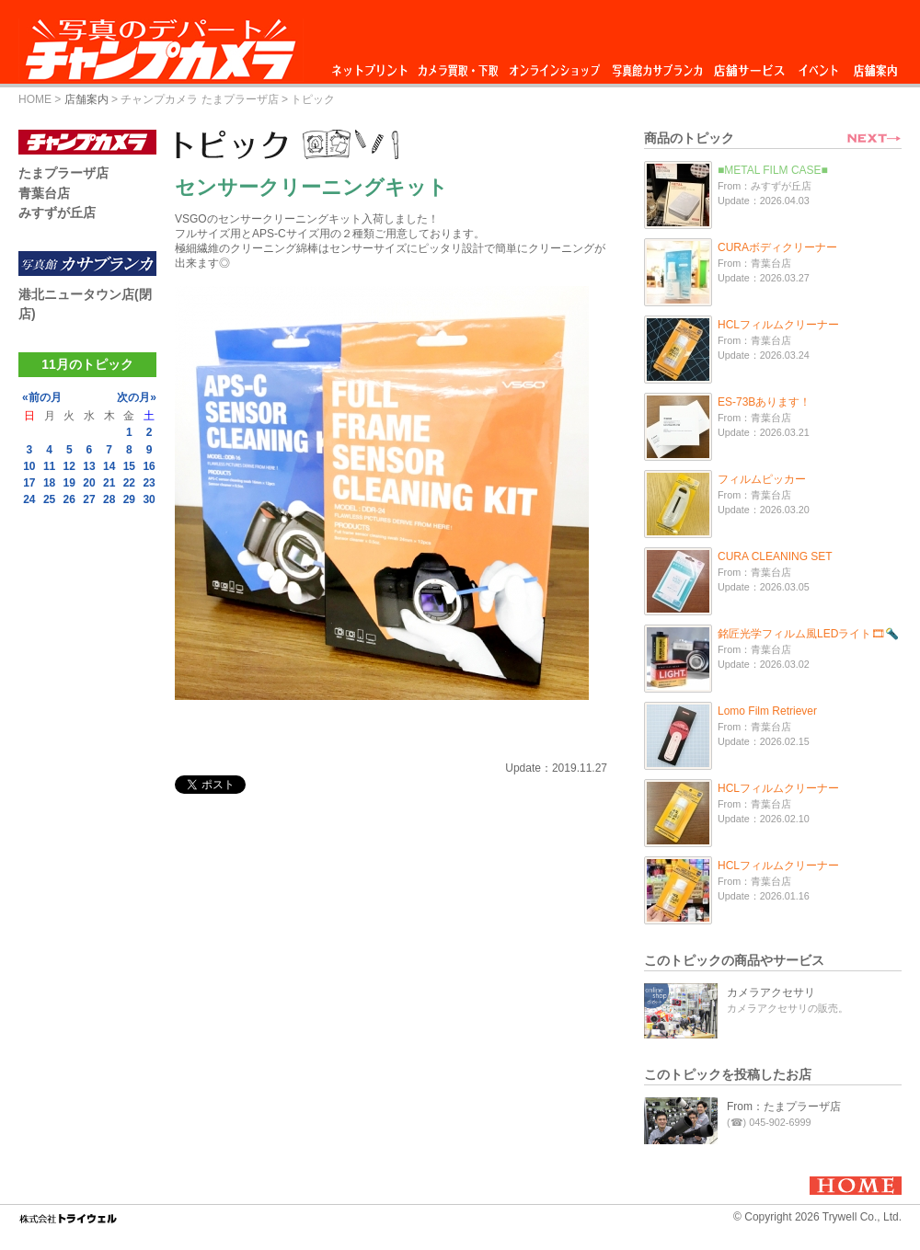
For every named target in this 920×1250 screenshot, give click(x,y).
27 (89, 499)
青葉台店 (44, 193)
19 (69, 482)
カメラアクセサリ (771, 992)
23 (149, 482)
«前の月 (42, 397)
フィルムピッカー (762, 479)
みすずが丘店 (57, 212)
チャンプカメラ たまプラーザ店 (199, 99)
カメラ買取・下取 (459, 66)
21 (109, 482)
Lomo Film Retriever (767, 711)
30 (149, 499)
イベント (818, 66)
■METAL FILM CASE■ (773, 170)
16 (149, 466)
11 (49, 466)
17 (29, 482)
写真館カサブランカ (656, 66)
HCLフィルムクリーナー (778, 324)
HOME (35, 99)
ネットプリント (372, 66)
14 (109, 466)
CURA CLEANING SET (775, 556)
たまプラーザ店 (63, 173)
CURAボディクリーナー (777, 247)
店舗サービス (748, 66)
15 (129, 466)
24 (29, 499)
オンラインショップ (553, 66)
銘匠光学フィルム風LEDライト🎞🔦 (808, 633)
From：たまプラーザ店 (784, 1106)
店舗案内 (875, 66)
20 (89, 482)
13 (89, 466)
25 (49, 499)
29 (129, 499)
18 (49, 482)
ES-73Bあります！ (764, 402)
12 (69, 466)
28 (109, 499)
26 (69, 499)
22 (129, 482)
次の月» (136, 397)
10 (29, 466)
